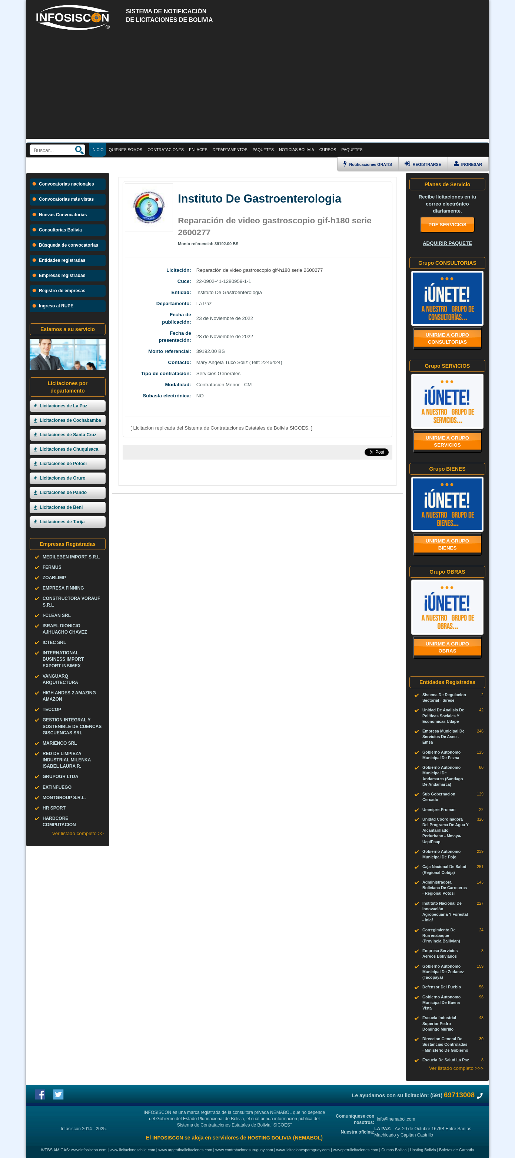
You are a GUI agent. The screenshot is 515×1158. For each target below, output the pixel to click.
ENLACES (198, 149)
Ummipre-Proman (438, 809)
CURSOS (327, 149)
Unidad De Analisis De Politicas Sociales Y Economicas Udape (443, 715)
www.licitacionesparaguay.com (303, 1150)
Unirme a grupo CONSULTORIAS (447, 338)
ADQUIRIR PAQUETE (447, 243)
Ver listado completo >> (78, 833)
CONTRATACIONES (165, 149)
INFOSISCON (167, 1138)
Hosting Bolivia (423, 1150)
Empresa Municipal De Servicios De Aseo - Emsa (443, 736)
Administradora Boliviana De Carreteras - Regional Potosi (444, 887)
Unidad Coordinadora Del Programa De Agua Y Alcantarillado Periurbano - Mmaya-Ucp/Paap (445, 830)
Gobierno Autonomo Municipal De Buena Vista (441, 1002)
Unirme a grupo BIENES (447, 544)
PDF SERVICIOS (447, 224)
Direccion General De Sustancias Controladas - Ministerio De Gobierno (445, 1044)
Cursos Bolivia (393, 1150)
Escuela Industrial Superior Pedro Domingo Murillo (439, 1023)
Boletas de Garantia (456, 1150)
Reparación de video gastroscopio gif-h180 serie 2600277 (259, 270)
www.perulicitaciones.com (355, 1150)
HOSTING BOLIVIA (269, 1138)
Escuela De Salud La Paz (445, 1060)
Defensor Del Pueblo (441, 987)
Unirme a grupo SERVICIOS (447, 441)
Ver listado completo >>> (456, 1068)
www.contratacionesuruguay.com (244, 1150)
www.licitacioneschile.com (132, 1150)
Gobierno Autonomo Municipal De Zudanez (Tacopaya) (443, 972)
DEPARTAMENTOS (230, 149)
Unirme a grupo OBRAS (447, 647)
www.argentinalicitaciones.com (185, 1150)
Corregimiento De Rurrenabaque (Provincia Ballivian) (441, 935)
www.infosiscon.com (89, 1150)
